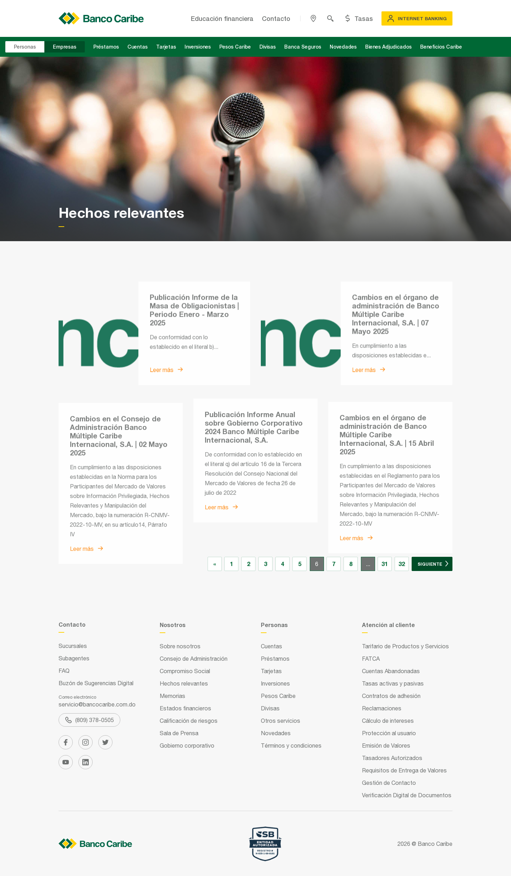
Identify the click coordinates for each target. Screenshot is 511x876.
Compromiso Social (185, 671)
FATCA (371, 658)
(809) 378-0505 (89, 720)
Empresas (64, 47)
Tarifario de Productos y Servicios (405, 646)
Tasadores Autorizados (392, 758)
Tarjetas (166, 47)
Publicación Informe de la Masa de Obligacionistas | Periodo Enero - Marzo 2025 (194, 355)
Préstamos (106, 47)
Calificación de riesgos (189, 720)
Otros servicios (280, 720)
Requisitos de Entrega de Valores (404, 770)
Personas (25, 47)
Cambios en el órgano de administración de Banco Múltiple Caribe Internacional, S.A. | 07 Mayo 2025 (395, 359)
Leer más (166, 415)
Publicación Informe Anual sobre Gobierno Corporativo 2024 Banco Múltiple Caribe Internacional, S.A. (254, 482)
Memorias (172, 696)
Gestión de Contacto (389, 783)
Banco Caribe (435, 844)
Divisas (267, 47)
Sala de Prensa (179, 733)
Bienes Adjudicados (388, 47)
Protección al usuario (389, 733)
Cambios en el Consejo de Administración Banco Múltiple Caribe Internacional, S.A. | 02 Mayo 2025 (118, 506)
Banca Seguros (302, 47)
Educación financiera (222, 18)
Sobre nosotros (180, 646)
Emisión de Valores (386, 745)
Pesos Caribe (235, 47)
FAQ (64, 670)
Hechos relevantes (184, 683)
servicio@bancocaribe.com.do (97, 704)
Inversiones (198, 47)
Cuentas (137, 47)
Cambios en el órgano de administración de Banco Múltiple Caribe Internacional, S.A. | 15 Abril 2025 (387, 501)
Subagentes (74, 658)
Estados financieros (185, 708)
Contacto (276, 18)
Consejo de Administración (193, 658)
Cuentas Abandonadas (391, 671)
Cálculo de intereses (388, 720)
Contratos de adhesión (391, 696)
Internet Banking (417, 18)
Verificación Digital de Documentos (406, 795)
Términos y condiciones (291, 745)
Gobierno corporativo (187, 745)
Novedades (343, 47)
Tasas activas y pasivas (393, 683)
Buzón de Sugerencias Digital (96, 683)
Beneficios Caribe (441, 47)
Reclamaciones (381, 708)
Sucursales (73, 646)
